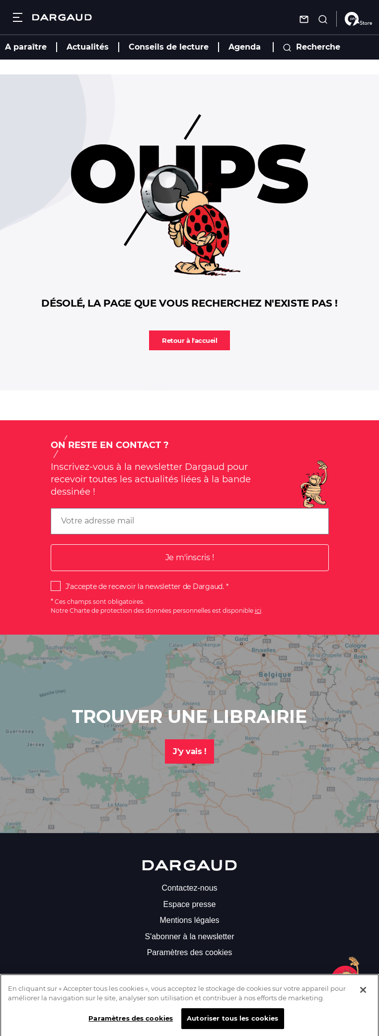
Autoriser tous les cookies (232, 1025)
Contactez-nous (189, 888)
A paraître (26, 47)
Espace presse (189, 904)
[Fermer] (363, 996)
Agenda (244, 47)
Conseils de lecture (169, 47)
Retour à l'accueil (189, 340)
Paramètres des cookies (189, 952)
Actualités (88, 47)
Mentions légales (189, 920)
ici (258, 610)
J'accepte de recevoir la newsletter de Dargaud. (145, 586)
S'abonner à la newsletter (189, 936)
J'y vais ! (189, 751)
